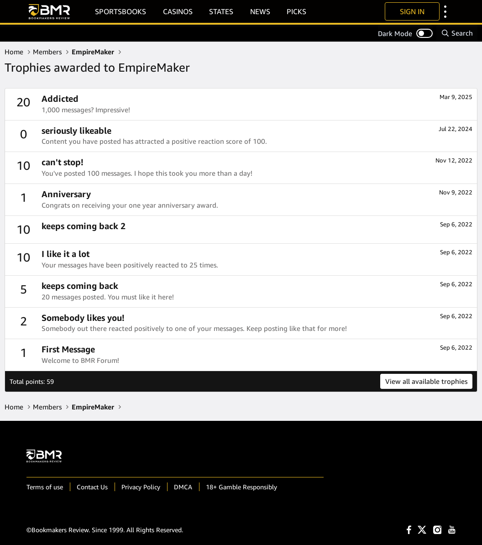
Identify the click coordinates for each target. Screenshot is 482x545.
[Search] (456, 33)
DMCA (183, 487)
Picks (296, 11)
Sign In (412, 11)
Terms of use (44, 487)
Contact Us (92, 487)
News (260, 11)
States (221, 11)
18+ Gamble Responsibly (241, 487)
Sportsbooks (120, 11)
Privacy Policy (140, 487)
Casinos (178, 11)
